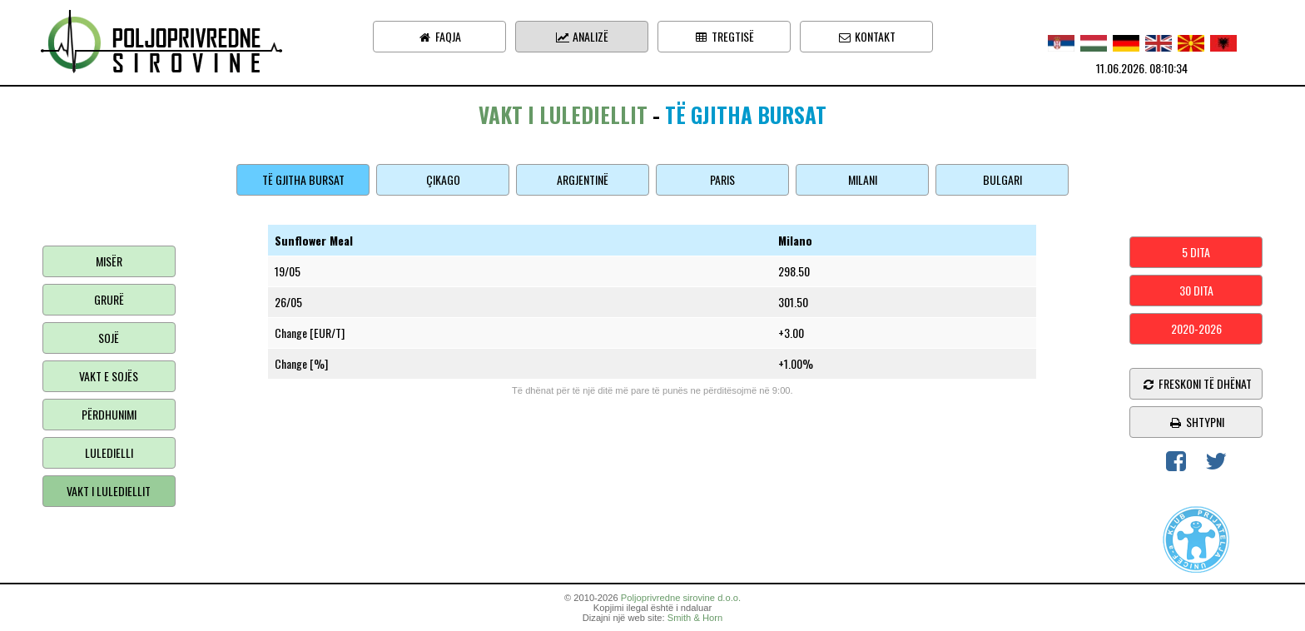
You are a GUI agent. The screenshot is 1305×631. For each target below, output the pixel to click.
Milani (862, 179)
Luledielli (109, 452)
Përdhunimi (109, 414)
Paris (722, 179)
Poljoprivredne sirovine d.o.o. (681, 598)
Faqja (439, 36)
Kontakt (866, 36)
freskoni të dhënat (1196, 383)
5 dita (1196, 252)
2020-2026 (1196, 328)
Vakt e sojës (108, 376)
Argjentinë (582, 179)
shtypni (1196, 421)
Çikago (443, 179)
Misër (109, 261)
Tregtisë (724, 36)
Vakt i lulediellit (109, 490)
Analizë (581, 36)
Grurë (109, 299)
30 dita (1196, 290)
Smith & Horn (695, 618)
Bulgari (1002, 179)
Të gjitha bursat (303, 179)
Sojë (108, 337)
